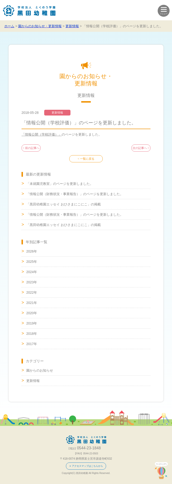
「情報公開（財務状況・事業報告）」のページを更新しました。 (74, 194)
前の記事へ (32, 148)
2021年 (31, 303)
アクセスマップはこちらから (87, 466)
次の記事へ (140, 148)
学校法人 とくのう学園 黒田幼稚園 (29, 10)
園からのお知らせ (39, 370)
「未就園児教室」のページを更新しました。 (59, 184)
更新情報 (33, 381)
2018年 (31, 334)
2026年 (31, 251)
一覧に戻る (87, 158)
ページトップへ (161, 470)
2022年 (31, 292)
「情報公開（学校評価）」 (42, 134)
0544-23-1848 (10, 473)
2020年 (31, 313)
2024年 (31, 272)
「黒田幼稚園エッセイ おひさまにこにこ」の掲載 (63, 204)
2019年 (31, 323)
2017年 (31, 344)
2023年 (31, 282)
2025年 (31, 262)
